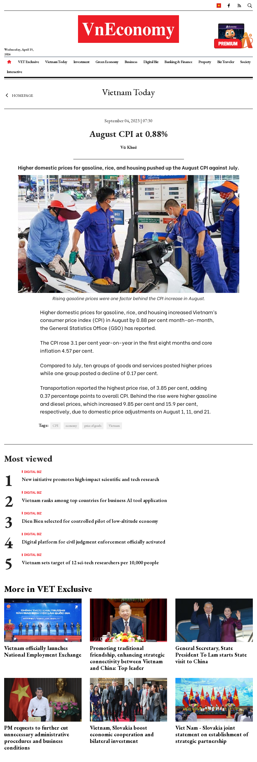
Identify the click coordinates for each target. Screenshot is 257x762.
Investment (81, 61)
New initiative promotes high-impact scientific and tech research (90, 479)
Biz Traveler (225, 61)
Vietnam (114, 425)
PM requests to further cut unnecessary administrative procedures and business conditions (36, 737)
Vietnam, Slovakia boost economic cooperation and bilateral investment (122, 734)
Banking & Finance (178, 61)
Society (245, 61)
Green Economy (106, 61)
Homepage (18, 95)
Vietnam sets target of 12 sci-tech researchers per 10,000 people (90, 562)
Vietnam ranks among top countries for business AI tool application (94, 500)
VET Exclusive (28, 61)
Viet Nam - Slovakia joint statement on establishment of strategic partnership (211, 734)
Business (130, 61)
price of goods (92, 425)
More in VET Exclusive (48, 589)
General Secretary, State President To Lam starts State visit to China (211, 654)
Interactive (14, 71)
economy (71, 425)
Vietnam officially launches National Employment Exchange (42, 651)
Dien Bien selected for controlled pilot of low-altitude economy (90, 521)
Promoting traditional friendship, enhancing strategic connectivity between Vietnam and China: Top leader (127, 658)
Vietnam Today (56, 61)
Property (204, 61)
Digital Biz (150, 61)
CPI (55, 425)
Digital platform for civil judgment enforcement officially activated (93, 542)
